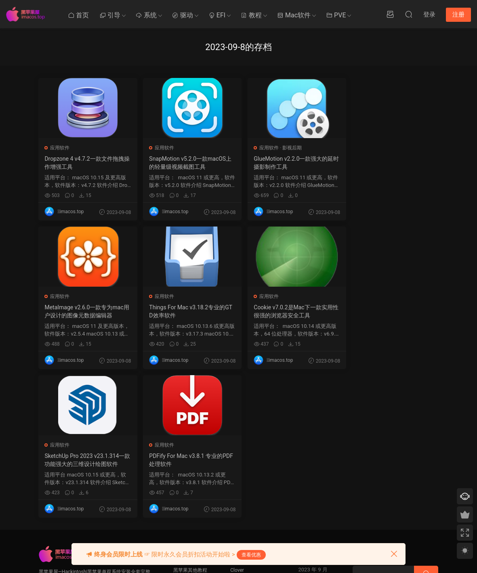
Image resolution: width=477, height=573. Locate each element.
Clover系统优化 (189, 451)
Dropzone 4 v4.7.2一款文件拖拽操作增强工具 (84, 162)
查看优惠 (251, 555)
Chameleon (242, 466)
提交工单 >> (365, 441)
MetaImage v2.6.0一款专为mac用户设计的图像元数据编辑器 (388, 162)
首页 (78, 15)
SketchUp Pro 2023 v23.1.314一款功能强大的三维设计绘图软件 (288, 311)
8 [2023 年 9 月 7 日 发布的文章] (312, 457)
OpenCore (241, 451)
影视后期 (286, 148)
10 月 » (310, 530)
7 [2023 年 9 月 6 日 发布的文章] (305, 457)
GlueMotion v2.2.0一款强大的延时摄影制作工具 (287, 162)
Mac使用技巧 (187, 436)
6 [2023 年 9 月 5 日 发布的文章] (298, 457)
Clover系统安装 (189, 466)
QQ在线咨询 (366, 453)
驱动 (182, 15)
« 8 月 (294, 530)
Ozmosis (239, 436)
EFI (216, 15)
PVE (336, 15)
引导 (109, 15)
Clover (237, 421)
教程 (251, 15)
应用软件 (60, 148)
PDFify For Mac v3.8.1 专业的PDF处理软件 (389, 311)
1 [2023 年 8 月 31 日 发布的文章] (312, 446)
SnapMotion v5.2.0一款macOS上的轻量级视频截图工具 (187, 162)
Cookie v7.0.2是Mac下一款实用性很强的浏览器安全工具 (185, 311)
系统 (146, 15)
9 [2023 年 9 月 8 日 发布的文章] (320, 457)
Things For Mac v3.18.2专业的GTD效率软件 (86, 311)
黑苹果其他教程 (190, 421)
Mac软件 (294, 15)
